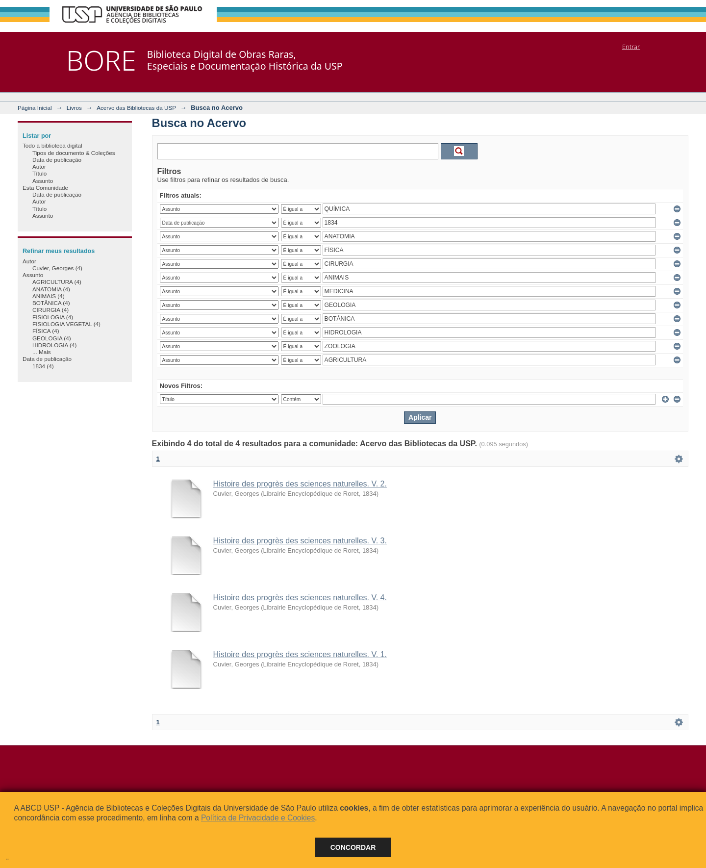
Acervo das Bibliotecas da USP (136, 107)
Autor (39, 166)
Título (39, 173)
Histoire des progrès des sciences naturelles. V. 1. (300, 654)
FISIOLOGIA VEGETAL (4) (66, 324)
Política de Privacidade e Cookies (258, 818)
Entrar (631, 46)
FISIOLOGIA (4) (52, 317)
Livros (74, 107)
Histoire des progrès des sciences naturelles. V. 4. (300, 597)
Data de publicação (56, 159)
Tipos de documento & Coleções (73, 153)
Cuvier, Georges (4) (57, 268)
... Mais (41, 352)
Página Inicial (35, 107)
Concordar (353, 847)
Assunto (42, 181)
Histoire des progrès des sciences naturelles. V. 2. (300, 484)
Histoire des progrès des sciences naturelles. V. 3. (300, 540)
